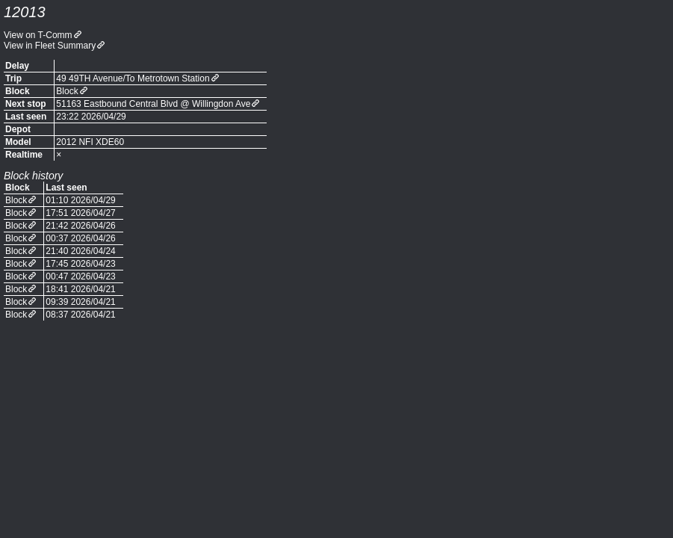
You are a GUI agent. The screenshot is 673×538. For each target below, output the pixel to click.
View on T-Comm (38, 35)
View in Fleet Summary (50, 45)
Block (67, 91)
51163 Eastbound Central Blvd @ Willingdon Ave (153, 104)
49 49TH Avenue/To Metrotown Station (132, 78)
